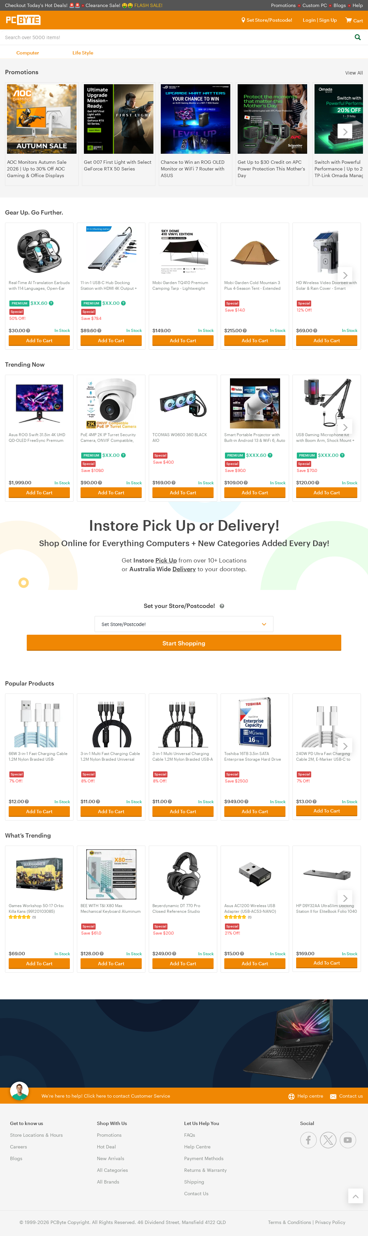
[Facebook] (310, 1143)
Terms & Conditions (289, 1219)
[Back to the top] (355, 1193)
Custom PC (314, 5)
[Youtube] (349, 1143)
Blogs (340, 5)
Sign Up (327, 20)
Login (309, 20)
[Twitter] (330, 1143)
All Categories (112, 1167)
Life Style (83, 52)
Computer (27, 52)
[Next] (345, 131)
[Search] (357, 37)
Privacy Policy (330, 1219)
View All (354, 72)
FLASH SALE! (148, 5)
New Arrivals (110, 1155)
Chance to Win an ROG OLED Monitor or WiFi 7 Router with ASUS (193, 168)
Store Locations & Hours (36, 1132)
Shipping (194, 1179)
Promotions (283, 5)
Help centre (310, 1093)
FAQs (189, 1132)
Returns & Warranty (205, 1167)
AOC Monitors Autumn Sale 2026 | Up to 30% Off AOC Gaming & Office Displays (37, 168)
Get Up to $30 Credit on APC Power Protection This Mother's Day (271, 168)
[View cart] (348, 20)
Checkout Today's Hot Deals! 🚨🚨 (43, 5)
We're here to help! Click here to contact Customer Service (105, 1093)
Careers (18, 1143)
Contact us (351, 1093)
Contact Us (196, 1190)
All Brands (108, 1179)
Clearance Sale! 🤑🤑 (109, 5)
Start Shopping (184, 641)
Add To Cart (39, 340)
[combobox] (184, 36)
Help (358, 5)
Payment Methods (204, 1155)
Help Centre (197, 1143)
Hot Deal (106, 1143)
